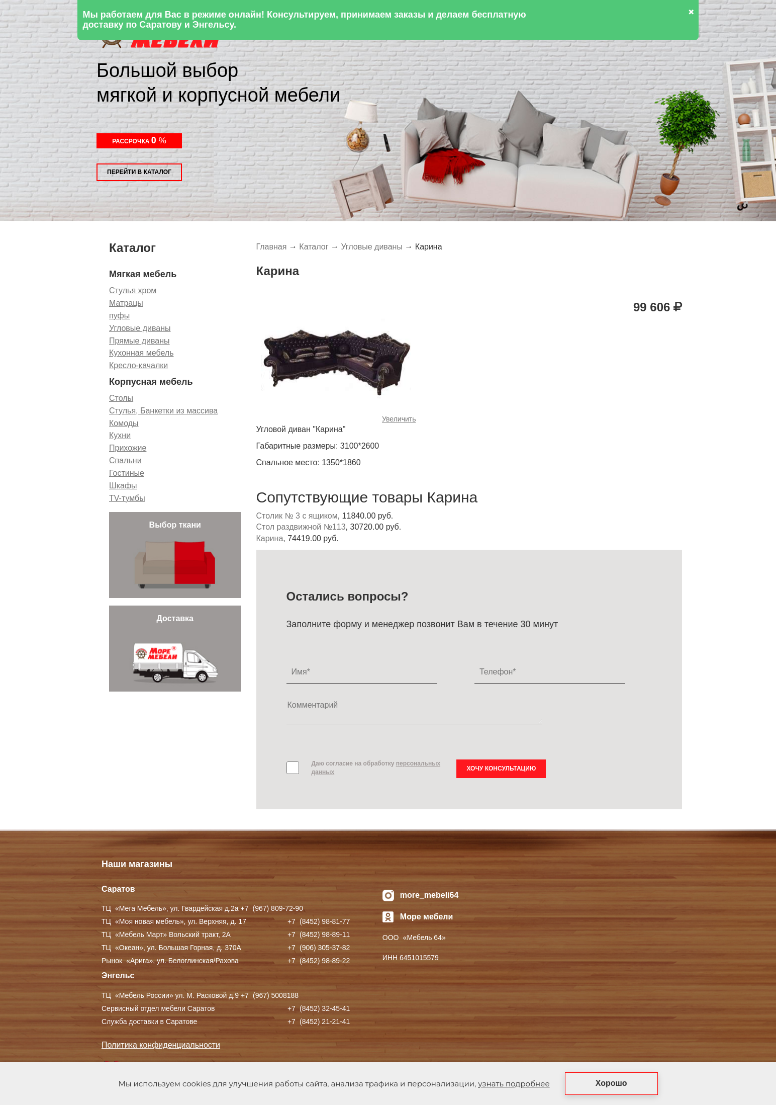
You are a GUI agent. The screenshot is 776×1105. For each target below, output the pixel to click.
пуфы (119, 315)
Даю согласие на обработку (376, 768)
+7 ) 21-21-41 (318, 1021)
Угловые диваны (140, 328)
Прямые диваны (139, 340)
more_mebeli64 (429, 895)
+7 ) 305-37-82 (318, 948)
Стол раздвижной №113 (301, 527)
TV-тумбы (127, 498)
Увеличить (399, 419)
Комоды (124, 423)
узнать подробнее (513, 1083)
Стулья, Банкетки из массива (163, 410)
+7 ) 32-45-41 (318, 1008)
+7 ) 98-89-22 (318, 961)
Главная (271, 246)
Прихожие (127, 448)
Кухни (120, 435)
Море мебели (426, 916)
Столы (121, 398)
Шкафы (123, 485)
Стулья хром (132, 290)
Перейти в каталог (139, 172)
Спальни (125, 460)
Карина (269, 538)
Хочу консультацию (501, 768)
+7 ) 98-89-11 (318, 934)
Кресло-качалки (138, 365)
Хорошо (611, 1083)
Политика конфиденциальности (161, 1045)
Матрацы (126, 303)
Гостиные (126, 473)
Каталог (313, 246)
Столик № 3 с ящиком (297, 516)
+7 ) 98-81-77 (318, 921)
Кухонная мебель (141, 353)
